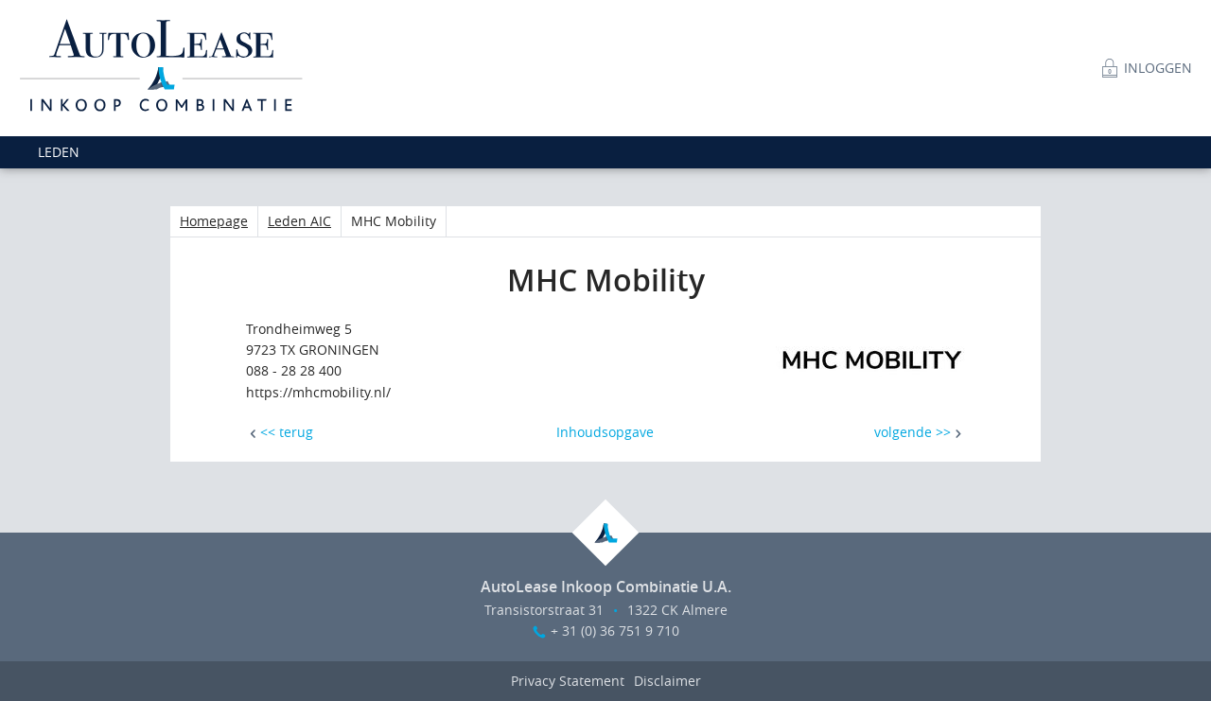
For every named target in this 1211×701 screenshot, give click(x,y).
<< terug (286, 432)
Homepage (214, 221)
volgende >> (912, 432)
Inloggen (1158, 68)
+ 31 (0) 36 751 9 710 (615, 631)
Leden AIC (299, 221)
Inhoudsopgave (605, 432)
